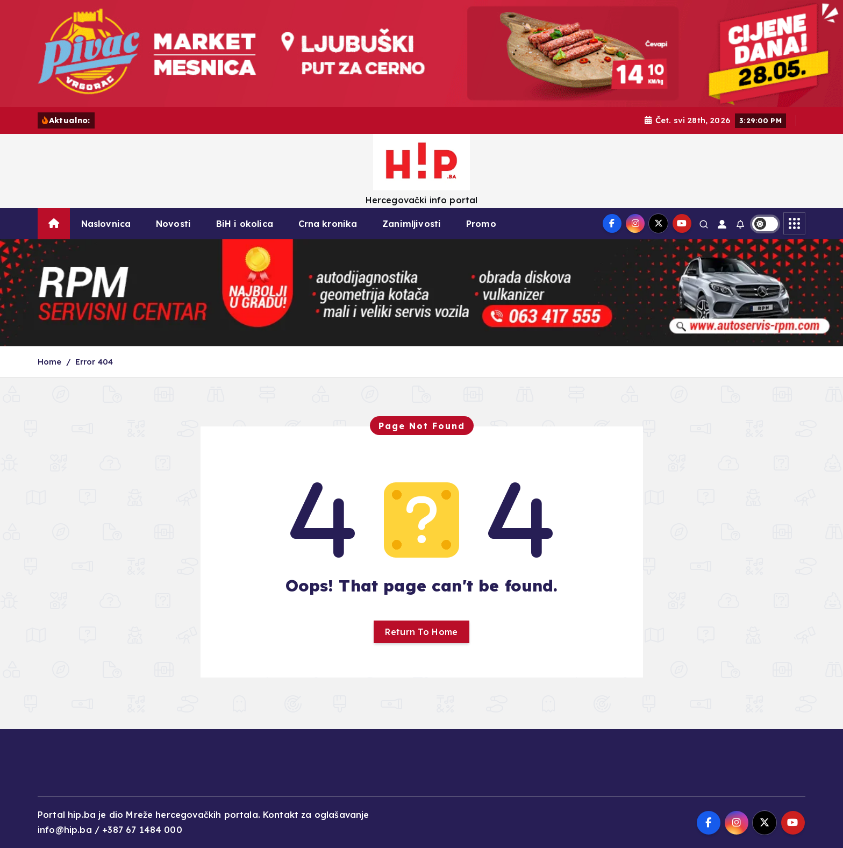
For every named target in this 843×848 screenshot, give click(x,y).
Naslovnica (106, 223)
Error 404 (94, 362)
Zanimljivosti (411, 223)
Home (50, 362)
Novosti (173, 223)
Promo (481, 223)
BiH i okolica (244, 223)
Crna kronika (328, 223)
